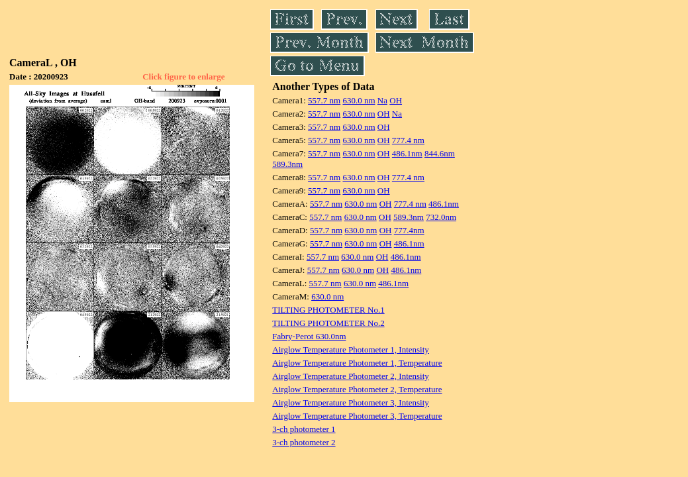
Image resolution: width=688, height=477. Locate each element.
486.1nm (407, 153)
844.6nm (439, 153)
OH (395, 100)
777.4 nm (408, 140)
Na (382, 100)
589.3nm (287, 164)
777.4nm (409, 230)
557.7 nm (324, 100)
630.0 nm (358, 100)
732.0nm (441, 217)
